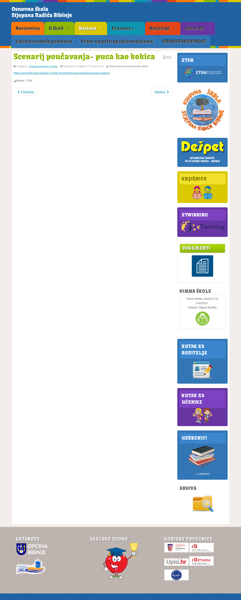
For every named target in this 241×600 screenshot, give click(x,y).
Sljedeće (162, 91)
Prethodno (25, 91)
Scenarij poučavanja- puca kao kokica (84, 56)
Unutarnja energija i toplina (43, 66)
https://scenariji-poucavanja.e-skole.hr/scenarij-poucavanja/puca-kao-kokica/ (62, 73)
